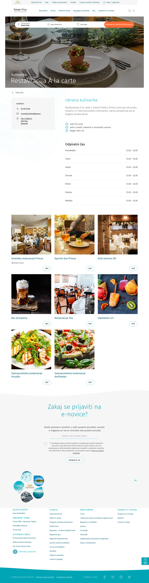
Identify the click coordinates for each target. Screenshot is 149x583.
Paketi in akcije (64, 11)
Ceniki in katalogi (56, 559)
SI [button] (133, 11)
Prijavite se (74, 460)
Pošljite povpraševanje (59, 2)
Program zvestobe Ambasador (89, 2)
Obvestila (83, 535)
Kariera (83, 526)
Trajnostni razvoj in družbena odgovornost (96, 518)
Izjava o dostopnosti (88, 543)
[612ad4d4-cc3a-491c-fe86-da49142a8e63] (74, 436)
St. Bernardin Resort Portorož (24, 538)
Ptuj (93, 11)
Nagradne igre (55, 535)
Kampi (53, 11)
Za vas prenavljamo (57, 547)
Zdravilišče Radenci (20, 526)
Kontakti (73, 2)
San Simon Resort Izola (21, 546)
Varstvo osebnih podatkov (60, 543)
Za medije (84, 530)
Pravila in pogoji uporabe (45, 577)
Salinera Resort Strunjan (22, 542)
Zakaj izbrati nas (36, 2)
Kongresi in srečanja (106, 11)
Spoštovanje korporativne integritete (94, 539)
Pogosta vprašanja (57, 555)
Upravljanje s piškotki (64, 577)
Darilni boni (54, 526)
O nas (82, 514)
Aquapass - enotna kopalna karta (62, 530)
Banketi (121, 518)
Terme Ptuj (17, 530)
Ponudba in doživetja (81, 11)
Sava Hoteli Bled (19, 513)
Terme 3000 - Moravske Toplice (24, 522)
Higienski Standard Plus (59, 539)
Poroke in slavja (124, 522)
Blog (46, 2)
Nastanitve (43, 11)
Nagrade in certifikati (88, 522)
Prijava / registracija (111, 2)
